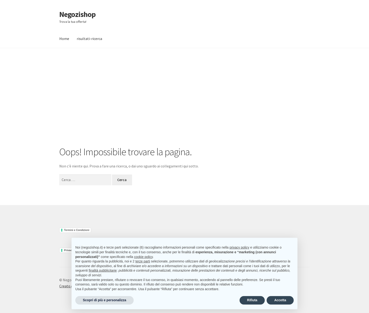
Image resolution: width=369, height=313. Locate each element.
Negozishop (77, 14)
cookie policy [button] (143, 257)
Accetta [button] (280, 300)
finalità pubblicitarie (103, 270)
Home (64, 38)
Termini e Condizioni (76, 230)
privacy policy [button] (239, 247)
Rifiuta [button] (252, 300)
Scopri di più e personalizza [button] (104, 300)
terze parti (142, 261)
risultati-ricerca (89, 38)
